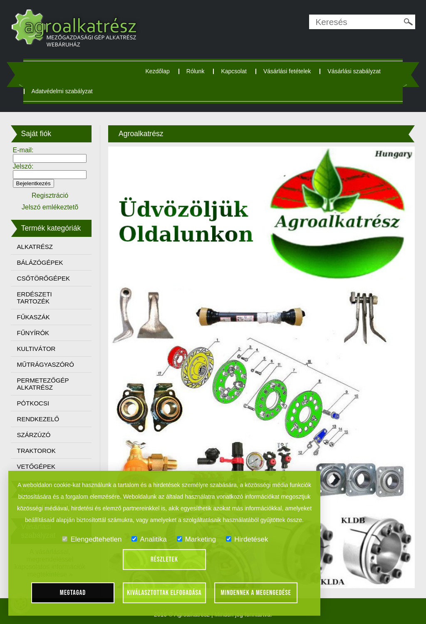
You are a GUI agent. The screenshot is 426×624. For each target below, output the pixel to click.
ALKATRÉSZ (35, 246)
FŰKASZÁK (33, 317)
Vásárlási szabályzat (354, 71)
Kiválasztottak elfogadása (164, 593)
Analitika (148, 539)
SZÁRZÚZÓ (34, 434)
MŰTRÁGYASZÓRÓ (45, 364)
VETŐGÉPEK (36, 466)
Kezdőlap (157, 71)
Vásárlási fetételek (287, 71)
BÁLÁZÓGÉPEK (40, 262)
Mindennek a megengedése (255, 593)
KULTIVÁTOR (36, 348)
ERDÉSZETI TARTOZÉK (34, 298)
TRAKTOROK (36, 450)
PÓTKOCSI (33, 403)
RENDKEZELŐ (38, 419)
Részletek (164, 559)
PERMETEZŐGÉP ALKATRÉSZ (43, 384)
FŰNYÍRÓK (33, 332)
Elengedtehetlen (91, 539)
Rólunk (195, 71)
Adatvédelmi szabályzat (62, 91)
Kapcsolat (233, 71)
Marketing (196, 539)
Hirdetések (247, 539)
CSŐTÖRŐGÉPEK (43, 278)
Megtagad (73, 593)
